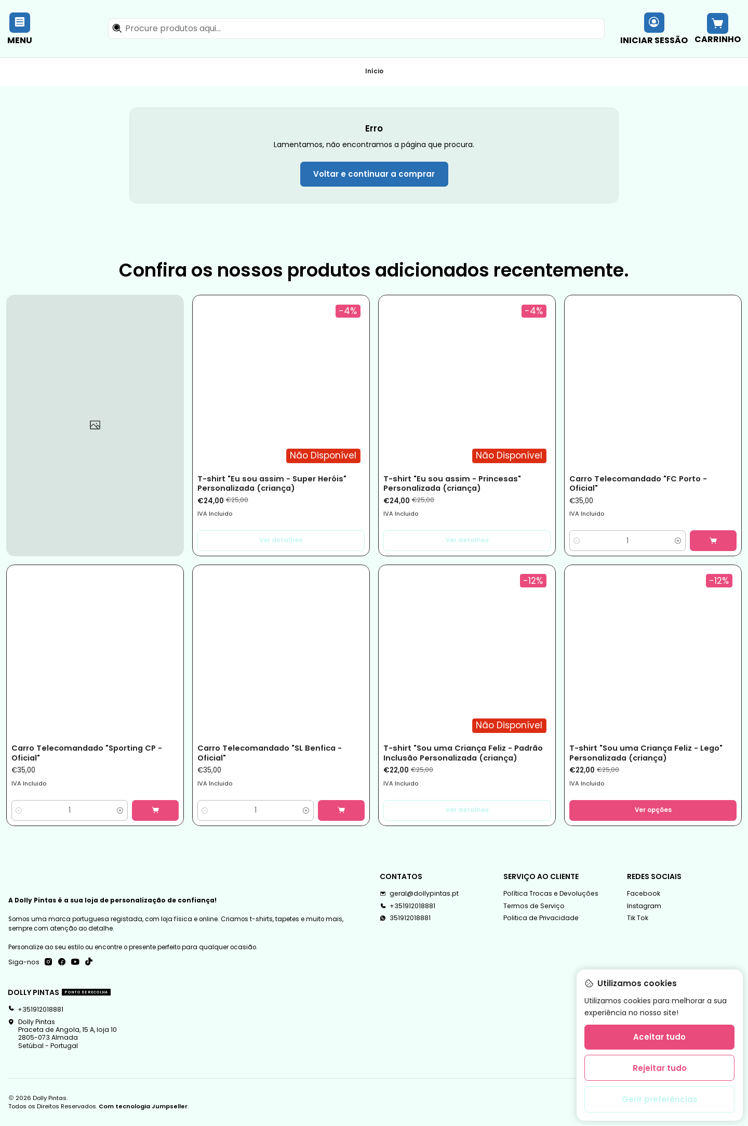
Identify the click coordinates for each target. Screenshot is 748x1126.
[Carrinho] (717, 28)
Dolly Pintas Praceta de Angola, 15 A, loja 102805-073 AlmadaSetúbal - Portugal (62, 1033)
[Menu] (20, 28)
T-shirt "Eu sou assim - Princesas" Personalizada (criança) (452, 483)
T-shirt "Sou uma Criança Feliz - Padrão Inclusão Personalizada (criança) (463, 753)
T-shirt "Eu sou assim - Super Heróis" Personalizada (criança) (271, 483)
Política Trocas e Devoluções (550, 893)
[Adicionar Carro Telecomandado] (713, 540)
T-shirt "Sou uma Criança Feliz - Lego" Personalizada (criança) (646, 753)
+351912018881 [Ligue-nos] (407, 905)
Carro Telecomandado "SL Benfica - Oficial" (269, 753)
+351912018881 (35, 1009)
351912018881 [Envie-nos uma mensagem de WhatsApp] (405, 917)
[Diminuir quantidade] (577, 541)
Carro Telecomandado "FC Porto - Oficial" (638, 483)
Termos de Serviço (534, 905)
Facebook (643, 893)
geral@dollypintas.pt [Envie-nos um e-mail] (419, 893)
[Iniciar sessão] (654, 28)
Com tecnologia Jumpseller (143, 1106)
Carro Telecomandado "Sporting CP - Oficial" (86, 753)
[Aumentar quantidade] (678, 541)
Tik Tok (637, 917)
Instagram (644, 905)
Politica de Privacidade (541, 917)
